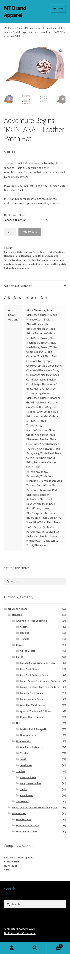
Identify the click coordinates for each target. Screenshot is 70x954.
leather (32, 260)
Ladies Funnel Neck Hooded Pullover (40, 681)
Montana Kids (23, 741)
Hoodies (24, 633)
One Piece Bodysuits (31, 747)
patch (12, 268)
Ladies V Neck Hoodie (32, 693)
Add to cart (30, 232)
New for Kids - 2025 (26, 831)
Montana (51, 28)
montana (58, 260)
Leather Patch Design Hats (18, 32)
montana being (12, 264)
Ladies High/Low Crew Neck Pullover (40, 687)
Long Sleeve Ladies (30, 783)
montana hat (29, 264)
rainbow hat (24, 268)
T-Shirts (24, 639)
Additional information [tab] (18, 286)
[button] (60, 51)
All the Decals (27, 651)
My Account (10, 865)
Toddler (24, 753)
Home (11, 28)
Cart (6, 870)
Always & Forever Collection (31, 621)
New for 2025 (19, 813)
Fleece (19, 657)
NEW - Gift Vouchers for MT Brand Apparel (35, 807)
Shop (20, 28)
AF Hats (24, 627)
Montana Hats (12, 256)
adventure (15, 260)
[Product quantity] (10, 232)
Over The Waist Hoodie (32, 705)
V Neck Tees (26, 795)
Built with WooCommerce (20, 933)
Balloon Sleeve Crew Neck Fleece (37, 663)
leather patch (44, 260)
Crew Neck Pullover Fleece (34, 675)
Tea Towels (22, 801)
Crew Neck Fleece (29, 669)
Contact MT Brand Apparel (18, 857)
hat (25, 260)
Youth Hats (26, 765)
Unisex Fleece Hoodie (31, 717)
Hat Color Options (15, 215)
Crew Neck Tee (28, 777)
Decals (20, 645)
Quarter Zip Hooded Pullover (36, 711)
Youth (23, 759)
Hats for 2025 (23, 819)
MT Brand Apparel (15, 11)
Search (35, 948)
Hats (60, 28)
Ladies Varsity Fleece (31, 699)
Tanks (23, 789)
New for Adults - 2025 (27, 825)
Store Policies (11, 862)
